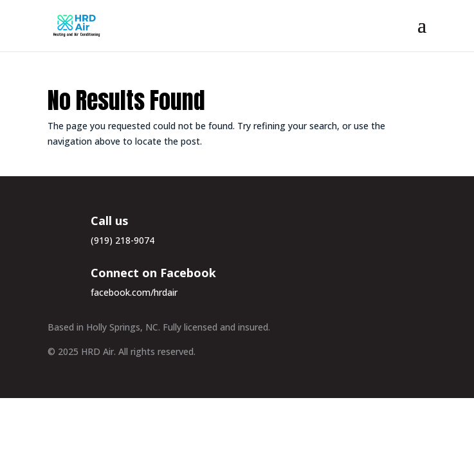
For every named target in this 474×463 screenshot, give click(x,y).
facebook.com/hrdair (134, 292)
